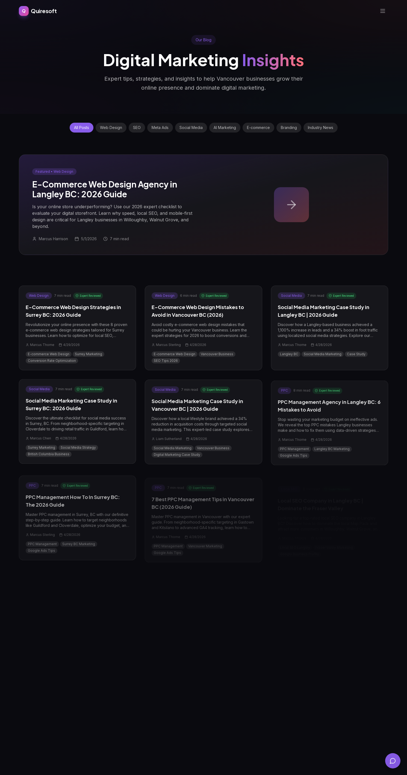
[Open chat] (392, 760)
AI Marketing (225, 127)
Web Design (111, 127)
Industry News (320, 127)
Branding (289, 127)
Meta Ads (160, 127)
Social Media (191, 127)
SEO (137, 127)
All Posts (81, 127)
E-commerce (258, 127)
